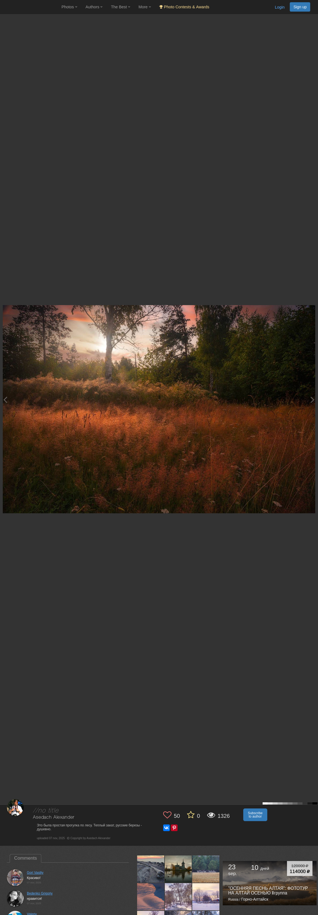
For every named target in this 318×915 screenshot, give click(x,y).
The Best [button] (120, 7)
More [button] (145, 7)
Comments (25, 858)
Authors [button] (94, 7)
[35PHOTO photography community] (30, 7)
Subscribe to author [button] (255, 814)
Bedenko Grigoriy (40, 893)
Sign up (300, 7)
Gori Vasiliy (35, 873)
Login (279, 7)
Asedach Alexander (54, 817)
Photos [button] (69, 7)
